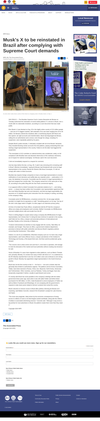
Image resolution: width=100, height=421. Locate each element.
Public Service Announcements (63, 398)
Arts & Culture (21, 16)
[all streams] (92, 11)
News (3, 16)
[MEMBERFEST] (85, 47)
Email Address (10, 351)
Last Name (8, 365)
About (50, 16)
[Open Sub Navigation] (6, 16)
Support (58, 16)
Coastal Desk (10, 377)
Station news (10, 383)
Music (10, 16)
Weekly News (10, 375)
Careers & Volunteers (81, 402)
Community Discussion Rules (42, 402)
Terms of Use (38, 398)
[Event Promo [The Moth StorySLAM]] (85, 119)
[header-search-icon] (86, 4)
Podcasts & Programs (37, 16)
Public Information (39, 405)
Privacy (57, 402)
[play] (3, 11)
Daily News (9, 373)
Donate (94, 4)
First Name (8, 358)
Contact (78, 398)
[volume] (8, 11)
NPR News (6, 37)
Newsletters (69, 16)
